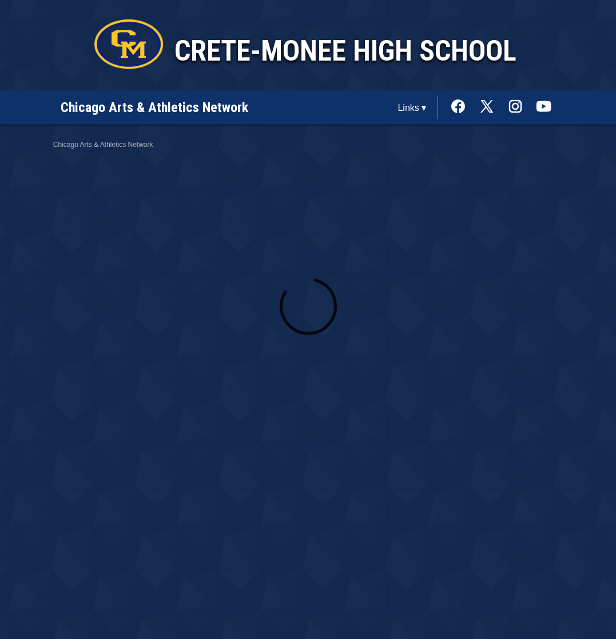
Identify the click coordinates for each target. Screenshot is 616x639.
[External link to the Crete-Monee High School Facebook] (464, 107)
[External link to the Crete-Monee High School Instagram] (521, 107)
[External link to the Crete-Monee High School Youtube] (544, 107)
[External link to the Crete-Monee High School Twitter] (492, 107)
